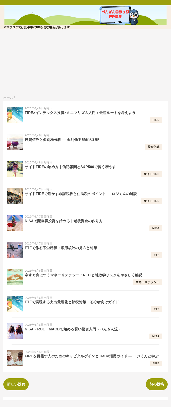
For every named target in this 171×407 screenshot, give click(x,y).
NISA (155, 228)
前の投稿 (156, 384)
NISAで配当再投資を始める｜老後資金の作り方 (64, 221)
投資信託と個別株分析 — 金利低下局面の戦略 (62, 140)
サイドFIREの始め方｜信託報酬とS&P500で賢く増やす (70, 167)
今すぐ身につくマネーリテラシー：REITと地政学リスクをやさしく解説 (83, 275)
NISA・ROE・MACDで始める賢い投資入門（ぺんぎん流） (73, 329)
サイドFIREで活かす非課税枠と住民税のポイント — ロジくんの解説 (81, 194)
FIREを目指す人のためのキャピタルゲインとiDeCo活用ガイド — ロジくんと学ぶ (92, 356)
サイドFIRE (151, 174)
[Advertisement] (85, 63)
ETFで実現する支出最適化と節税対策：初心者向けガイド (72, 302)
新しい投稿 (16, 384)
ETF (156, 255)
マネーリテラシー (147, 282)
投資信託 (153, 147)
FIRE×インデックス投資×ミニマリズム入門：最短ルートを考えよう (80, 113)
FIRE (156, 120)
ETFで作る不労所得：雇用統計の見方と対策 (61, 248)
